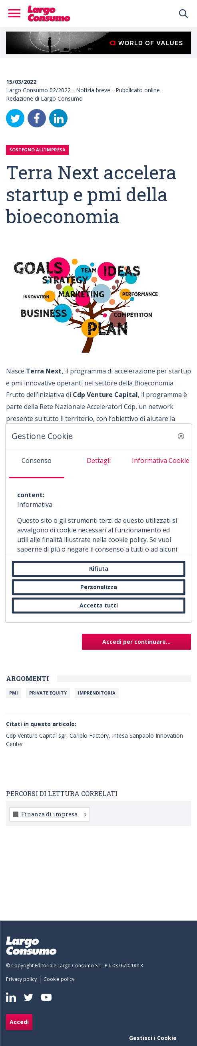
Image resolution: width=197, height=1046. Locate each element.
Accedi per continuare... (136, 641)
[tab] (36, 463)
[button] (181, 436)
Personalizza (98, 587)
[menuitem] (23, 979)
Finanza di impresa (53, 814)
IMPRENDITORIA (96, 693)
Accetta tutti (99, 605)
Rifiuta (98, 568)
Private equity (48, 693)
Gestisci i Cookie (153, 1038)
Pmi (13, 693)
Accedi (19, 1022)
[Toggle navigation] (17, 13)
